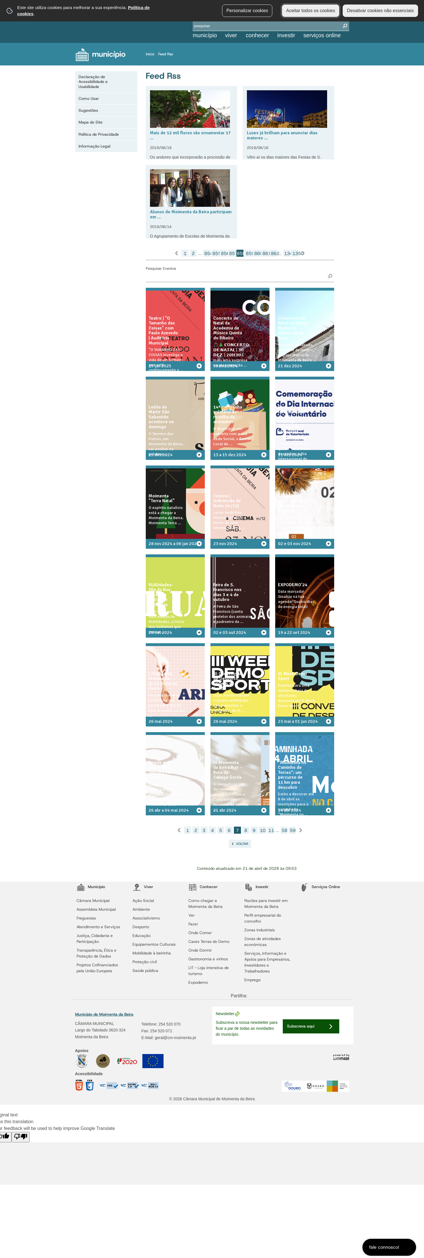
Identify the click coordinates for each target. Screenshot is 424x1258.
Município (205, 35)
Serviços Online (322, 35)
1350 (295, 253)
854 (207, 253)
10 (263, 830)
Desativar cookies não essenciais (380, 10)
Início (151, 54)
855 (215, 253)
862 (274, 253)
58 (284, 830)
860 (257, 253)
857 (232, 253)
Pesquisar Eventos (161, 268)
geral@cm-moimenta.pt (175, 1037)
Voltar (242, 844)
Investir (286, 35)
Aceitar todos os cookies (310, 10)
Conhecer (257, 35)
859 (249, 253)
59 (292, 830)
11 (271, 830)
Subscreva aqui (300, 1026)
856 (224, 253)
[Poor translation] (21, 1137)
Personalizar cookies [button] (247, 10)
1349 (287, 253)
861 (265, 253)
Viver (231, 35)
